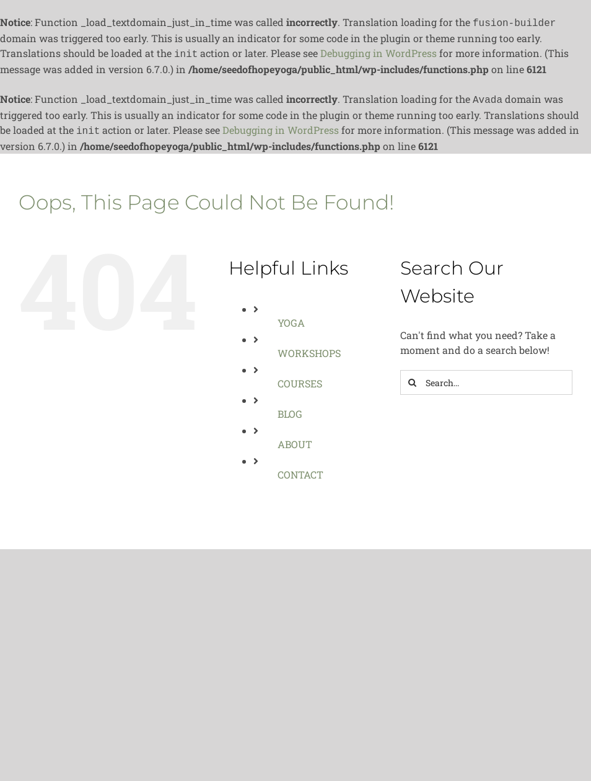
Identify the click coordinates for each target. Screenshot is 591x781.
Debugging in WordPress (378, 51)
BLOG (290, 408)
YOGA (291, 317)
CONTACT (300, 469)
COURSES (300, 378)
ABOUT (295, 439)
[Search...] (486, 377)
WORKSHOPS (309, 348)
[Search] (412, 377)
